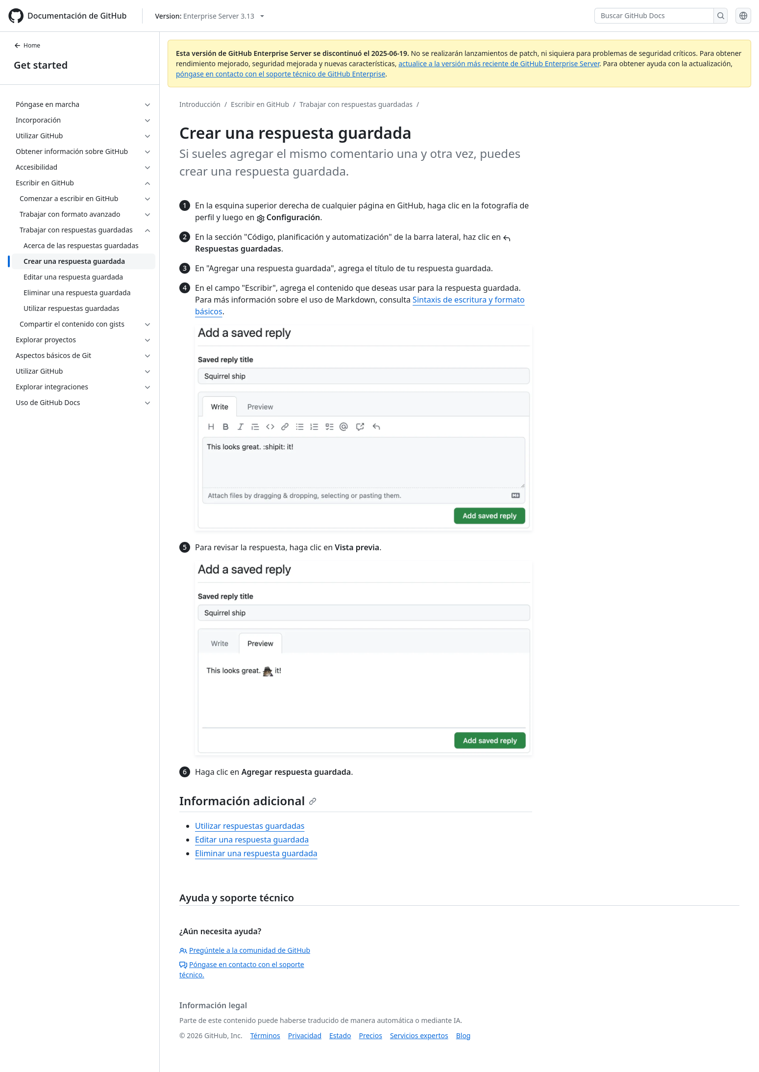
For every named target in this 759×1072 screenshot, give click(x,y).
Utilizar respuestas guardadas (249, 825)
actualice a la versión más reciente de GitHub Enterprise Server (498, 63)
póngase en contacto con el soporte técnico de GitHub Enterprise (280, 73)
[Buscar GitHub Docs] (654, 15)
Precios (370, 1035)
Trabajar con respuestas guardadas (356, 104)
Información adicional (248, 800)
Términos (265, 1035)
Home (27, 45)
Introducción (199, 104)
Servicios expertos (419, 1035)
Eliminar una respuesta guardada (256, 853)
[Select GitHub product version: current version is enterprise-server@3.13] (209, 16)
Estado (340, 1035)
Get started (41, 65)
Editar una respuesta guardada (252, 839)
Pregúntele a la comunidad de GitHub (244, 950)
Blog (463, 1035)
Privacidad (304, 1035)
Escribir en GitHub (260, 104)
